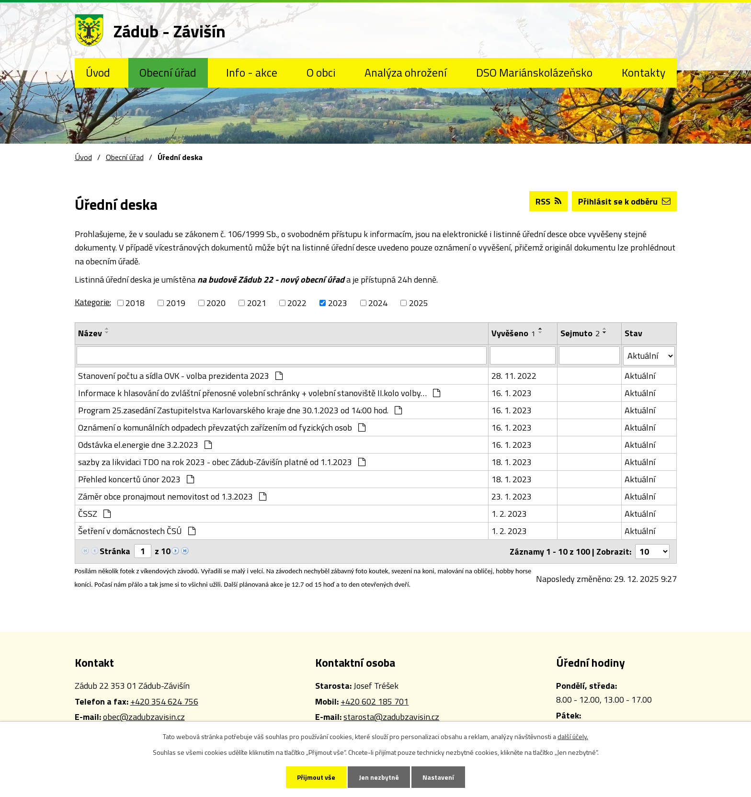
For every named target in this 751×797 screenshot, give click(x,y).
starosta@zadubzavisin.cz (391, 716)
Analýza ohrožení (405, 72)
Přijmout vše (316, 777)
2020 (216, 302)
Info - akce (251, 72)
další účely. (573, 736)
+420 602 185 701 (375, 701)
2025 (418, 302)
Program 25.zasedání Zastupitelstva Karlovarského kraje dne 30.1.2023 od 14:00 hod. (240, 410)
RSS (548, 201)
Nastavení (438, 777)
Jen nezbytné (379, 777)
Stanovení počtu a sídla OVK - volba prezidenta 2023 (180, 375)
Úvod (98, 72)
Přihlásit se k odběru (624, 201)
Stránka (115, 551)
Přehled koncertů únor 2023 (136, 479)
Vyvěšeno (513, 333)
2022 (297, 302)
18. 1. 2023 (511, 461)
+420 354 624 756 (164, 701)
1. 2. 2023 (509, 513)
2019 (175, 302)
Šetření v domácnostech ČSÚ (136, 530)
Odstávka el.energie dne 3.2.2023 (145, 444)
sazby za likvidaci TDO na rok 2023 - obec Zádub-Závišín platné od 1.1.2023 (221, 461)
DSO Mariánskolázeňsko (534, 72)
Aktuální (640, 375)
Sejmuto (580, 333)
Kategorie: (93, 302)
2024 (377, 302)
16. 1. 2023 (511, 393)
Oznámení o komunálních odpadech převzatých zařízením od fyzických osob (221, 427)
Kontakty (643, 72)
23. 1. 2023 (511, 496)
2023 (337, 302)
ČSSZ (94, 513)
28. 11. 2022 (513, 375)
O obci (321, 72)
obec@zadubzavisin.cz (144, 716)
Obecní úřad (167, 72)
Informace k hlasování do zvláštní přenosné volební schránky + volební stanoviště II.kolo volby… (259, 393)
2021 (256, 302)
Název (90, 333)
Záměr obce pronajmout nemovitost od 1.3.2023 (172, 496)
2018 (135, 302)
